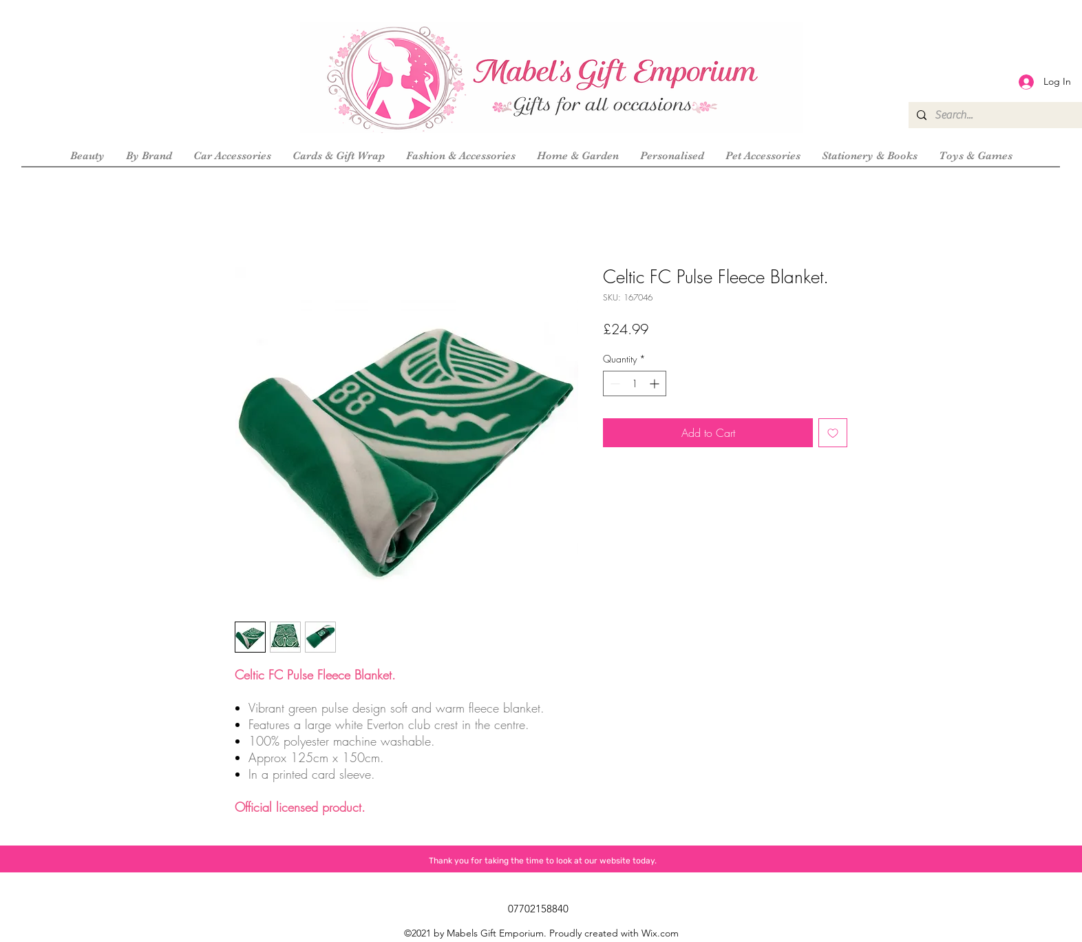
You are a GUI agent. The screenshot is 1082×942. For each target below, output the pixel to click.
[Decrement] (613, 383)
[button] (148, 155)
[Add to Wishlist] (832, 432)
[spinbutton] (634, 383)
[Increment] (655, 383)
